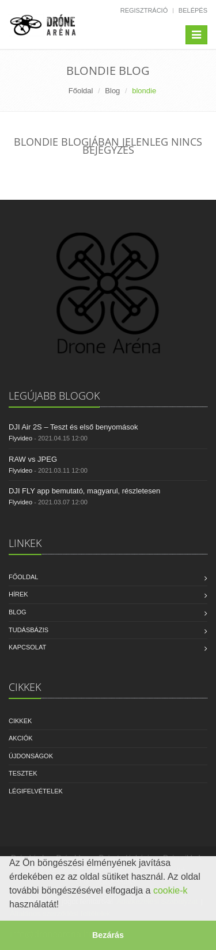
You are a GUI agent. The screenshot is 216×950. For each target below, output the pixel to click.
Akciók (21, 738)
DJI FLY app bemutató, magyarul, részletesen (84, 491)
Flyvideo (20, 438)
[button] (63, 905)
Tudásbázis (28, 629)
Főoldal (81, 90)
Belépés (193, 10)
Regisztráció (144, 10)
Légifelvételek (36, 791)
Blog (112, 90)
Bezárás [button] (108, 935)
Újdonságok (31, 756)
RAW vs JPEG (33, 459)
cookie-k (170, 890)
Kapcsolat (27, 647)
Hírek (18, 594)
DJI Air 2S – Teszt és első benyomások (73, 427)
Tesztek (23, 773)
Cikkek (20, 720)
